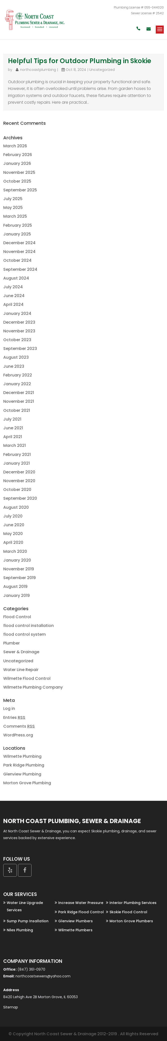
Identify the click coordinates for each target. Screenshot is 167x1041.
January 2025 (17, 234)
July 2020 (12, 516)
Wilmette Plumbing (22, 756)
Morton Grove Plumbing (27, 783)
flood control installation (28, 625)
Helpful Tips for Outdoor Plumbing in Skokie (79, 60)
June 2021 (13, 428)
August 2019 (15, 586)
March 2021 (14, 445)
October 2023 (17, 340)
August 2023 (16, 357)
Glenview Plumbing (22, 774)
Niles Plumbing (20, 930)
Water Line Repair (20, 670)
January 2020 (17, 560)
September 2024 (20, 269)
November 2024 (19, 251)
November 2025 (19, 172)
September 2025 (20, 190)
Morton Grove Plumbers (131, 921)
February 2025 (17, 225)
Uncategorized (102, 69)
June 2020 (13, 525)
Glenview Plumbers (75, 921)
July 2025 (12, 199)
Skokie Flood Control (128, 912)
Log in (9, 708)
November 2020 (19, 481)
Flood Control (17, 617)
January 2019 (16, 595)
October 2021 (16, 410)
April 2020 (13, 542)
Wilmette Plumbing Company (33, 687)
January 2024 (17, 313)
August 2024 (16, 278)
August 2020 (16, 507)
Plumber (11, 643)
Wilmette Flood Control (26, 678)
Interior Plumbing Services (133, 902)
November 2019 (18, 569)
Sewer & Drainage (21, 652)
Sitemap (10, 1007)
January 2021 (16, 463)
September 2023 (20, 348)
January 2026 (17, 163)
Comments (19, 726)
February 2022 (17, 375)
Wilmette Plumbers (75, 930)
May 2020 (13, 534)
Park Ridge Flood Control (81, 912)
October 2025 (17, 181)
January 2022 (17, 384)
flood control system (24, 634)
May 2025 (13, 207)
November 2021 (18, 401)
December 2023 (19, 322)
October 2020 (17, 489)
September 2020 (20, 498)
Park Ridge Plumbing (23, 765)
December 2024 (19, 243)
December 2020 (19, 472)
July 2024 (13, 287)
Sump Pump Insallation (27, 921)
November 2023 (19, 331)
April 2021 (12, 437)
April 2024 (13, 304)
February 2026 (17, 155)
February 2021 (17, 454)
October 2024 (17, 260)
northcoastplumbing (38, 69)
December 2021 (18, 393)
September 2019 (19, 578)
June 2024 (13, 296)
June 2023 (13, 366)
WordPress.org (18, 735)
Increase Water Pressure (80, 902)
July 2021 (12, 419)
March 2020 (15, 551)
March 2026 (15, 146)
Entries (14, 717)
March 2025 (15, 216)
